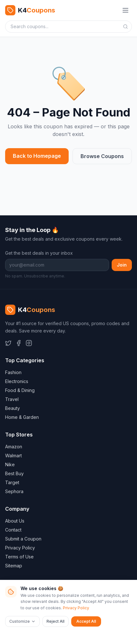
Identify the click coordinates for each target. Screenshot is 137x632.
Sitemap (13, 565)
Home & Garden (22, 417)
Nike (10, 464)
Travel (12, 399)
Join (122, 265)
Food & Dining (20, 390)
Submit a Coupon (23, 538)
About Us (14, 521)
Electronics (16, 381)
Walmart (13, 455)
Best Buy (14, 473)
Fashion (13, 372)
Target (12, 482)
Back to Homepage (37, 156)
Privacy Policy (20, 547)
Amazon (13, 446)
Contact (13, 529)
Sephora (14, 491)
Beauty (12, 408)
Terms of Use (19, 556)
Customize (22, 621)
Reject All (55, 621)
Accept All (86, 621)
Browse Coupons (102, 156)
